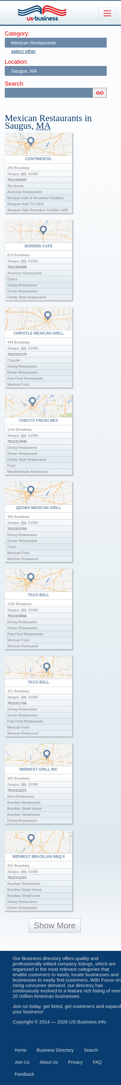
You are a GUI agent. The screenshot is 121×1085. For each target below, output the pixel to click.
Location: (16, 62)
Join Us (22, 1062)
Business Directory (55, 1050)
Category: (17, 33)
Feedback (24, 1074)
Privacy (75, 1062)
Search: (14, 84)
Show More (55, 925)
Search (91, 1050)
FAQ (97, 1062)
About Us (49, 1062)
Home (20, 1050)
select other (23, 51)
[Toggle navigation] (107, 13)
